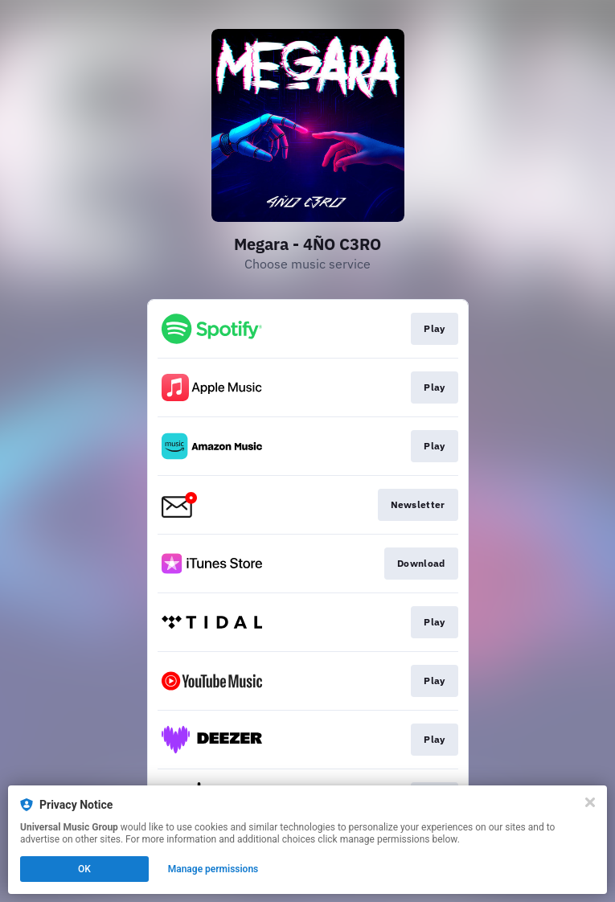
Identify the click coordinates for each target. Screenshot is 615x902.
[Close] (590, 802)
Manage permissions (213, 869)
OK (84, 869)
